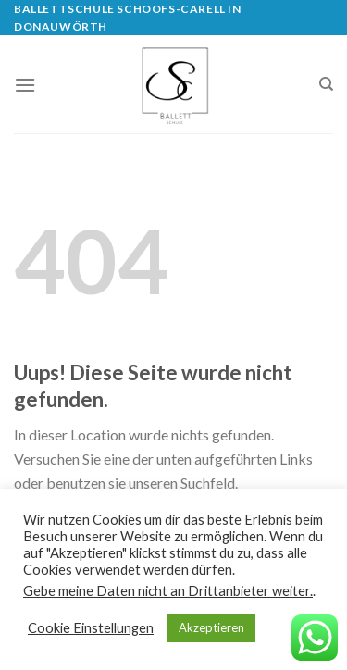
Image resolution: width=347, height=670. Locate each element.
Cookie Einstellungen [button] (91, 628)
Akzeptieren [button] (211, 627)
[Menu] (25, 84)
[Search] (326, 84)
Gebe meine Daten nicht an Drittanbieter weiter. (168, 591)
